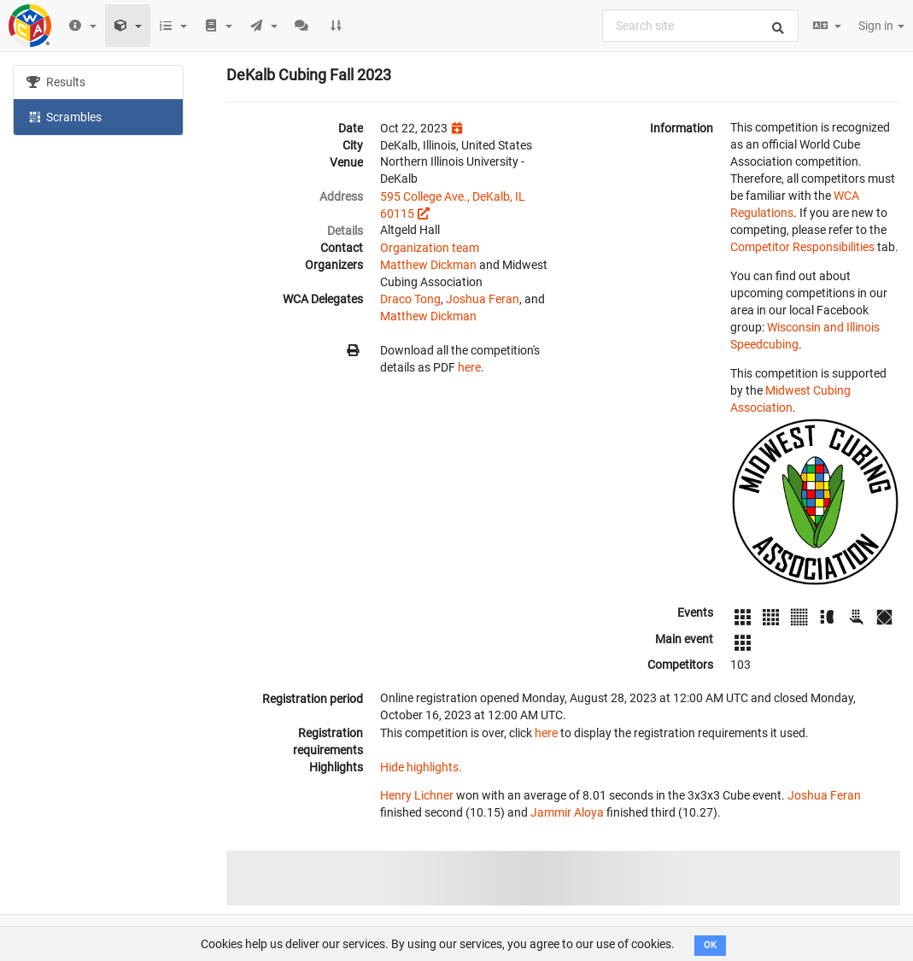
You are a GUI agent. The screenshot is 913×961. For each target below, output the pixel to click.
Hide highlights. (421, 767)
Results (55, 82)
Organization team (429, 248)
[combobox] (700, 25)
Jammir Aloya (567, 812)
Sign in (881, 25)
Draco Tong (410, 299)
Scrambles (64, 116)
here (469, 367)
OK (710, 945)
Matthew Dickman (428, 265)
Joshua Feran (482, 299)
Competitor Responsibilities (802, 247)
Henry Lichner (417, 795)
